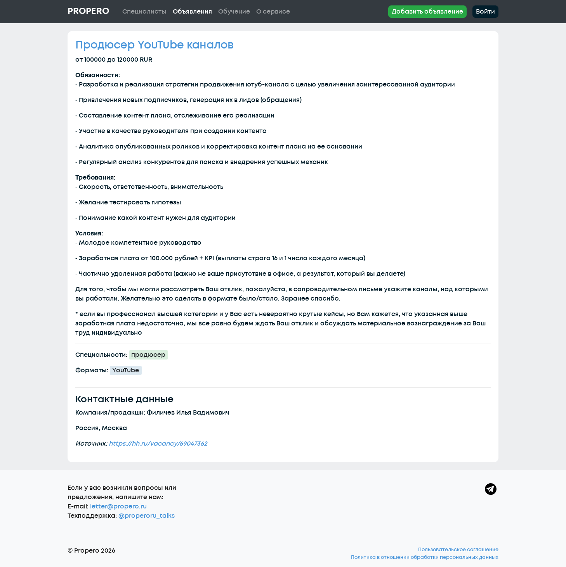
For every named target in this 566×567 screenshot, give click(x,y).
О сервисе (273, 11)
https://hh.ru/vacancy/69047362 (158, 443)
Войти (485, 11)
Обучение (234, 11)
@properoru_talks (146, 516)
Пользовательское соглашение (458, 549)
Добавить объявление (427, 11)
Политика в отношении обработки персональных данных (424, 557)
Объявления (192, 11)
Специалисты (144, 11)
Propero (88, 11)
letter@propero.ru (118, 506)
